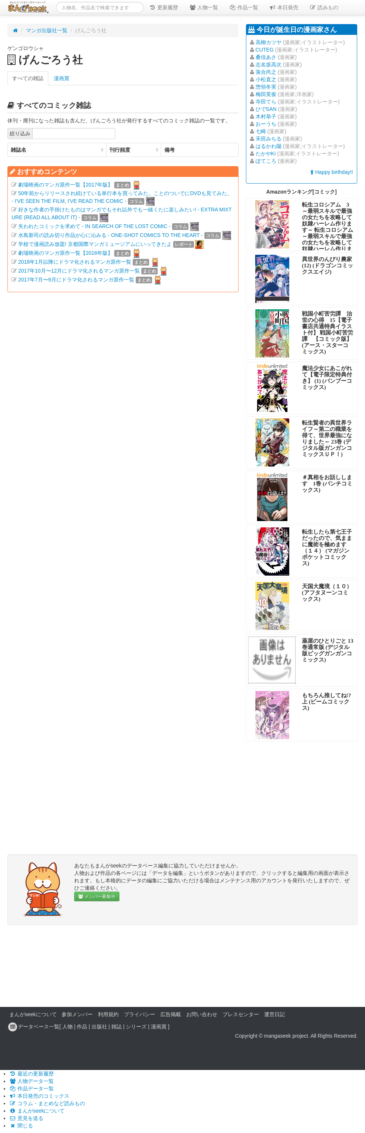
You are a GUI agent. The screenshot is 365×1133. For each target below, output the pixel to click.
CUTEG (265, 50)
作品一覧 (243, 7)
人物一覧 (203, 7)
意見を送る (26, 1118)
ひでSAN (266, 109)
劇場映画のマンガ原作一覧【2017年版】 (65, 185)
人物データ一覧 (31, 1081)
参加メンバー (77, 1014)
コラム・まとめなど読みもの (47, 1103)
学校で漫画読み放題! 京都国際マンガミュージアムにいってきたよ (95, 244)
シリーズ (136, 1027)
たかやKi (266, 154)
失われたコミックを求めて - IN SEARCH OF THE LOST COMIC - (94, 226)
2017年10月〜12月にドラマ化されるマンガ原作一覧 (79, 271)
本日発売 (283, 7)
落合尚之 (266, 72)
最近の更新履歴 (31, 1074)
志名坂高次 (269, 64)
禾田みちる (269, 139)
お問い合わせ (201, 1014)
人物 (67, 1027)
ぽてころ (266, 161)
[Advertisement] (123, 363)
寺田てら (266, 102)
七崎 (261, 131)
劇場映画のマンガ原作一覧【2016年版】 (65, 253)
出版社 (99, 1027)
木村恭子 (266, 116)
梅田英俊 (266, 94)
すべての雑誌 (27, 78)
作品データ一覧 (31, 1088)
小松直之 (266, 79)
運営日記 (274, 1014)
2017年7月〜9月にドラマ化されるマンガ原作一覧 (76, 280)
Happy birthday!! (331, 172)
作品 (82, 1027)
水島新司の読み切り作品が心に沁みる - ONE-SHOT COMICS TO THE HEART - (110, 235)
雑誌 (116, 1027)
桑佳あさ (266, 57)
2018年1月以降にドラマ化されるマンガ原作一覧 (74, 262)
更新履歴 (163, 7)
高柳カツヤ (269, 42)
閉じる (21, 1126)
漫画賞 (61, 78)
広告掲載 (170, 1014)
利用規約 (108, 1014)
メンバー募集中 (96, 896)
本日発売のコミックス (39, 1096)
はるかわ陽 (269, 146)
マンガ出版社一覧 (47, 30)
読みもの (323, 7)
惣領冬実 (266, 87)
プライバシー (139, 1014)
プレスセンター (241, 1014)
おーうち (266, 124)
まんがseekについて (33, 1014)
